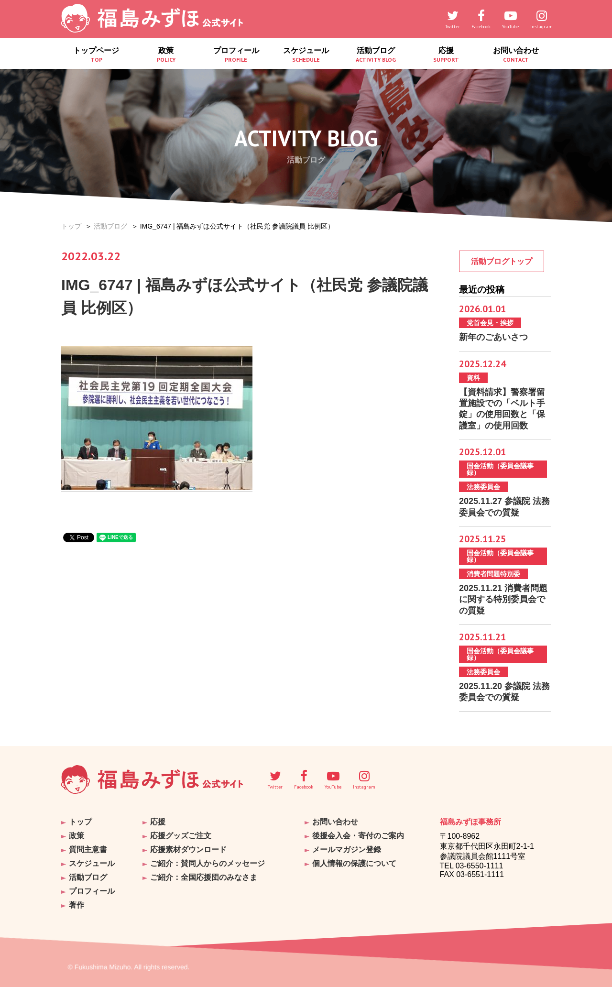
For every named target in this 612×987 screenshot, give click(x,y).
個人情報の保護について (354, 863)
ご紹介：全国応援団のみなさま (203, 877)
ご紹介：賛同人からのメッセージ (207, 863)
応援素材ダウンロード (188, 849)
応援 (446, 54)
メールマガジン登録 (346, 849)
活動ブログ (376, 54)
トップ (71, 226)
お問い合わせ (516, 54)
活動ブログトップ (501, 261)
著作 (76, 905)
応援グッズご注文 (180, 836)
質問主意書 (88, 849)
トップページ (96, 54)
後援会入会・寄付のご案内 (358, 836)
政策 (166, 54)
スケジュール (306, 54)
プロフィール (236, 54)
